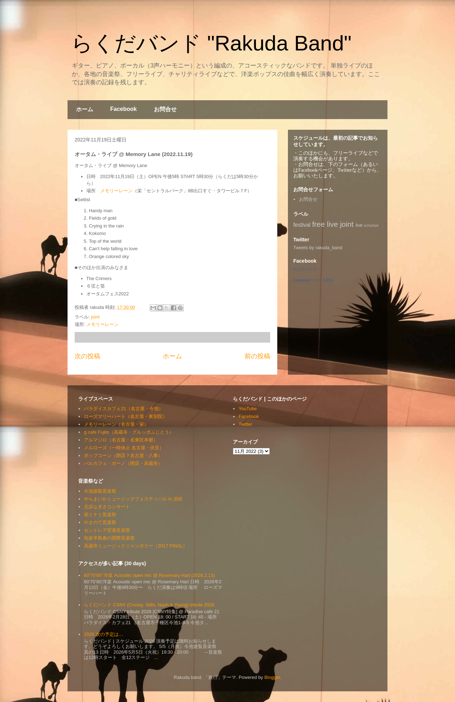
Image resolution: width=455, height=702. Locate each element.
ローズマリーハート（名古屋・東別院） (125, 416)
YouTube (248, 408)
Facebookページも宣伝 (313, 280)
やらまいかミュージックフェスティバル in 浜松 (133, 499)
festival (302, 225)
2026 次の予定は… (103, 634)
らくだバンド (305, 269)
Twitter (245, 424)
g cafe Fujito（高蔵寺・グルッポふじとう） (129, 432)
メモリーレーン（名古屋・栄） (116, 424)
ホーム (84, 109)
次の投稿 (87, 356)
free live (325, 224)
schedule (371, 225)
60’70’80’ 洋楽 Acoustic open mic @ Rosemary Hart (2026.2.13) (149, 575)
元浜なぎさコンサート (107, 506)
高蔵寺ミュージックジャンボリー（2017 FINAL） (135, 545)
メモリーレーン (116, 190)
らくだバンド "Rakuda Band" (211, 43)
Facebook (123, 109)
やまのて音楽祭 (100, 522)
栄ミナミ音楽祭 (100, 514)
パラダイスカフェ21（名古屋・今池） (123, 408)
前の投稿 (257, 356)
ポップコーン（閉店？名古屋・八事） (123, 455)
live (359, 225)
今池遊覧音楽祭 (100, 491)
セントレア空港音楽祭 (107, 530)
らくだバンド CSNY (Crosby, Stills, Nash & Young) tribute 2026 (149, 604)
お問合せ (165, 109)
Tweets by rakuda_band (317, 247)
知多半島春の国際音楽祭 (109, 538)
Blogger (272, 677)
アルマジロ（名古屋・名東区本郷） (121, 440)
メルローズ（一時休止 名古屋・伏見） (124, 447)
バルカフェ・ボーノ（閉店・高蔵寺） (123, 463)
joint (95, 317)
